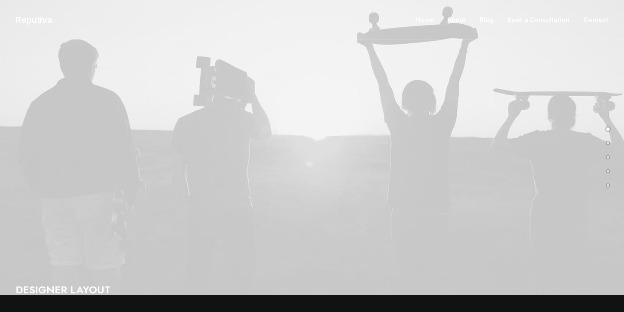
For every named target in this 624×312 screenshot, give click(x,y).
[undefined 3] (607, 169)
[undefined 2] (607, 155)
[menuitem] (427, 20)
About (456, 19)
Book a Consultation (538, 19)
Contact (596, 19)
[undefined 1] (607, 141)
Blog (486, 19)
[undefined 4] (607, 183)
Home (424, 19)
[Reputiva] (34, 20)
